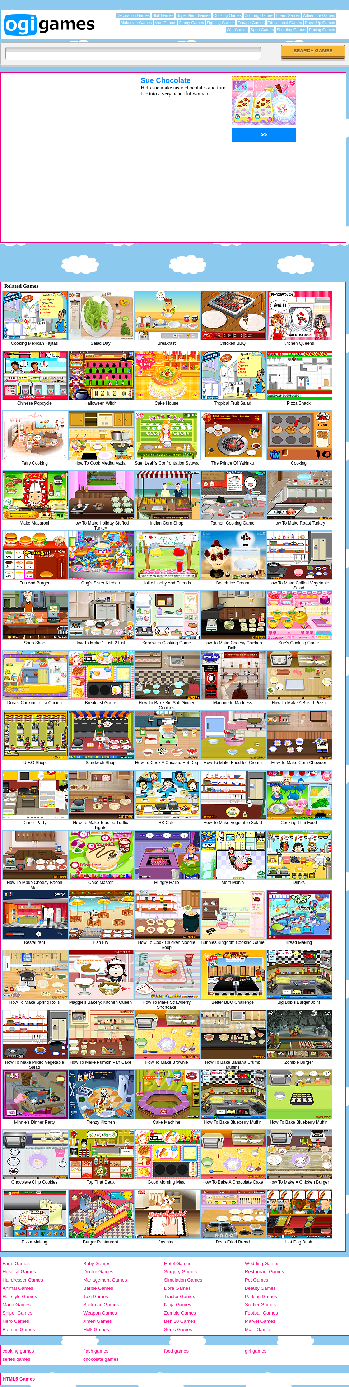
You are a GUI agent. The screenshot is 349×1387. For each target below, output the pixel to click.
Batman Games (19, 1329)
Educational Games (284, 22)
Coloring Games (259, 15)
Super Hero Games (193, 15)
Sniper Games (17, 1313)
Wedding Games (262, 1263)
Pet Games (256, 1280)
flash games (95, 1351)
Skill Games (163, 15)
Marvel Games (260, 1321)
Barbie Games (98, 1288)
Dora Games (177, 1288)
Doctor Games (98, 1271)
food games (176, 1351)
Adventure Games (319, 15)
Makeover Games (136, 22)
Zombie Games (180, 1313)
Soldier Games (260, 1304)
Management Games (105, 1280)
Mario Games (17, 1304)
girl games (255, 1351)
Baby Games (96, 1263)
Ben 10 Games (179, 1321)
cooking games (18, 1351)
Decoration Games (133, 15)
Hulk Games (96, 1329)
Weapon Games (100, 1313)
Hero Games (16, 1321)
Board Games (288, 15)
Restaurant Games (264, 1271)
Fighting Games (221, 22)
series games (16, 1359)
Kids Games (165, 22)
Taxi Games (95, 1296)
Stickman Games (101, 1304)
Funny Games (191, 22)
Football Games (261, 1313)
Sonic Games (178, 1329)
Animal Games (18, 1288)
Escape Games (250, 22)
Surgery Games (180, 1271)
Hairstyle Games (20, 1296)
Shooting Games (291, 30)
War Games (237, 30)
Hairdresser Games (23, 1280)
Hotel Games (177, 1263)
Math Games (258, 1329)
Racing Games (322, 30)
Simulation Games (183, 1280)
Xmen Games (97, 1321)
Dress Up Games (320, 22)
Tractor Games (179, 1296)
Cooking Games (227, 15)
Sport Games (262, 30)
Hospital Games (19, 1271)
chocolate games (100, 1359)
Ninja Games (177, 1304)
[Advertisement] (83, 159)
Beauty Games (260, 1288)
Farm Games (16, 1263)
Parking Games (261, 1296)
